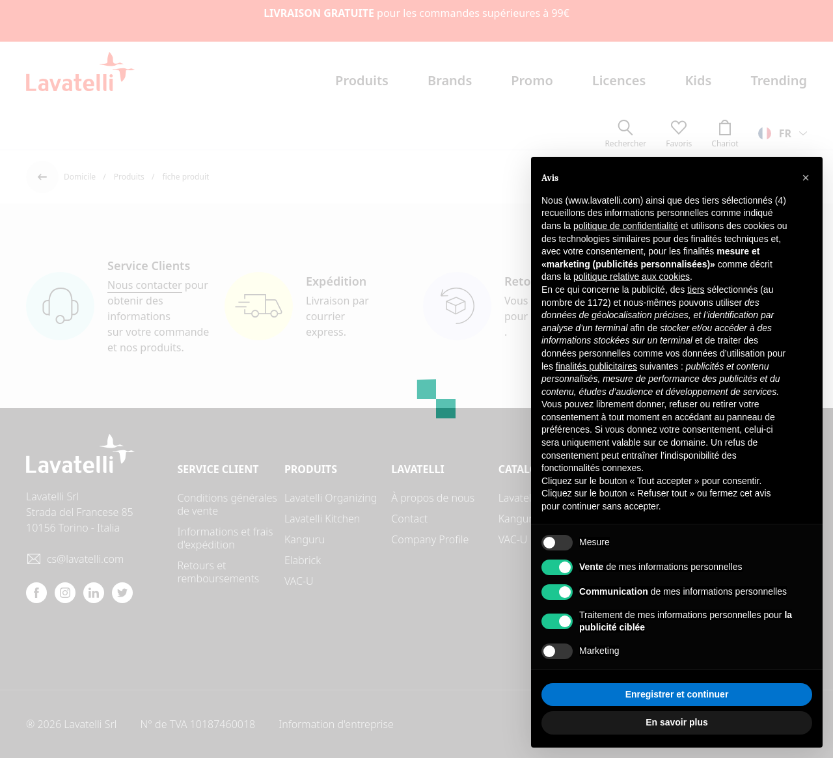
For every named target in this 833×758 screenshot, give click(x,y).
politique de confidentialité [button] (625, 226)
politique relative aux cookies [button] (631, 276)
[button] (805, 177)
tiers (695, 289)
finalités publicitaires (596, 366)
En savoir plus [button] (677, 722)
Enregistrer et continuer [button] (677, 694)
